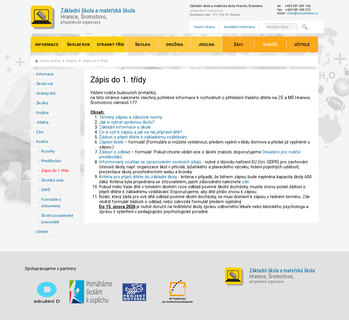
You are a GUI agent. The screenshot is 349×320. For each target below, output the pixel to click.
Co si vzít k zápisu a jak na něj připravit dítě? (140, 132)
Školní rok (78, 44)
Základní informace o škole (125, 127)
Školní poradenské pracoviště (57, 218)
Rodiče (270, 44)
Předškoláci (51, 161)
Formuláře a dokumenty (51, 202)
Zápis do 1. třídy (95, 61)
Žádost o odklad (114, 152)
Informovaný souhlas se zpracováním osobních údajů (150, 162)
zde (245, 181)
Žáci (238, 44)
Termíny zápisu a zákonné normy (130, 117)
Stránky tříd (110, 44)
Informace (46, 44)
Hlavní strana (204, 27)
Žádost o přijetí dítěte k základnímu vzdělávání (143, 137)
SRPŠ (45, 190)
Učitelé (302, 44)
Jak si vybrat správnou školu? (127, 122)
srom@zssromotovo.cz (302, 13)
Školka (142, 44)
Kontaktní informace (239, 27)
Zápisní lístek (111, 142)
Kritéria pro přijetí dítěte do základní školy (138, 176)
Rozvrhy (48, 151)
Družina (174, 44)
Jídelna (206, 44)
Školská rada (52, 180)
